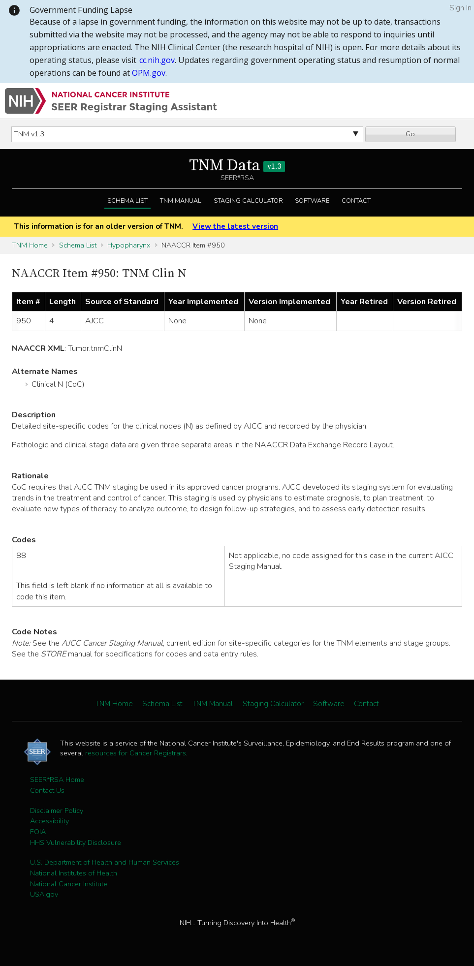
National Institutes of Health (73, 873)
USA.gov (44, 894)
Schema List (127, 200)
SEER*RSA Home (57, 779)
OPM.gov (148, 72)
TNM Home (30, 245)
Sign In (460, 7)
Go (410, 134)
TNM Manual (180, 200)
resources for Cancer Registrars (135, 753)
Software (312, 200)
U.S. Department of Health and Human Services (104, 862)
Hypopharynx (128, 245)
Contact (356, 200)
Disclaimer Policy (56, 810)
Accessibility (49, 821)
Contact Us (47, 790)
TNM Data (237, 166)
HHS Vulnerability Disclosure (75, 842)
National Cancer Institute (68, 884)
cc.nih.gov (157, 60)
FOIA (38, 832)
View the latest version (235, 226)
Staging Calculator (248, 200)
